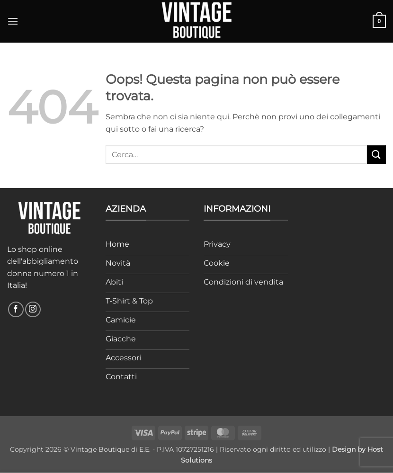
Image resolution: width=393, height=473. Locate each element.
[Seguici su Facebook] (16, 309)
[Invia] (376, 154)
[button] (12, 21)
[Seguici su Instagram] (33, 309)
